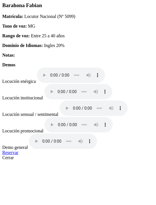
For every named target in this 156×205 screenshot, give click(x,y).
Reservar (10, 152)
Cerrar (8, 157)
